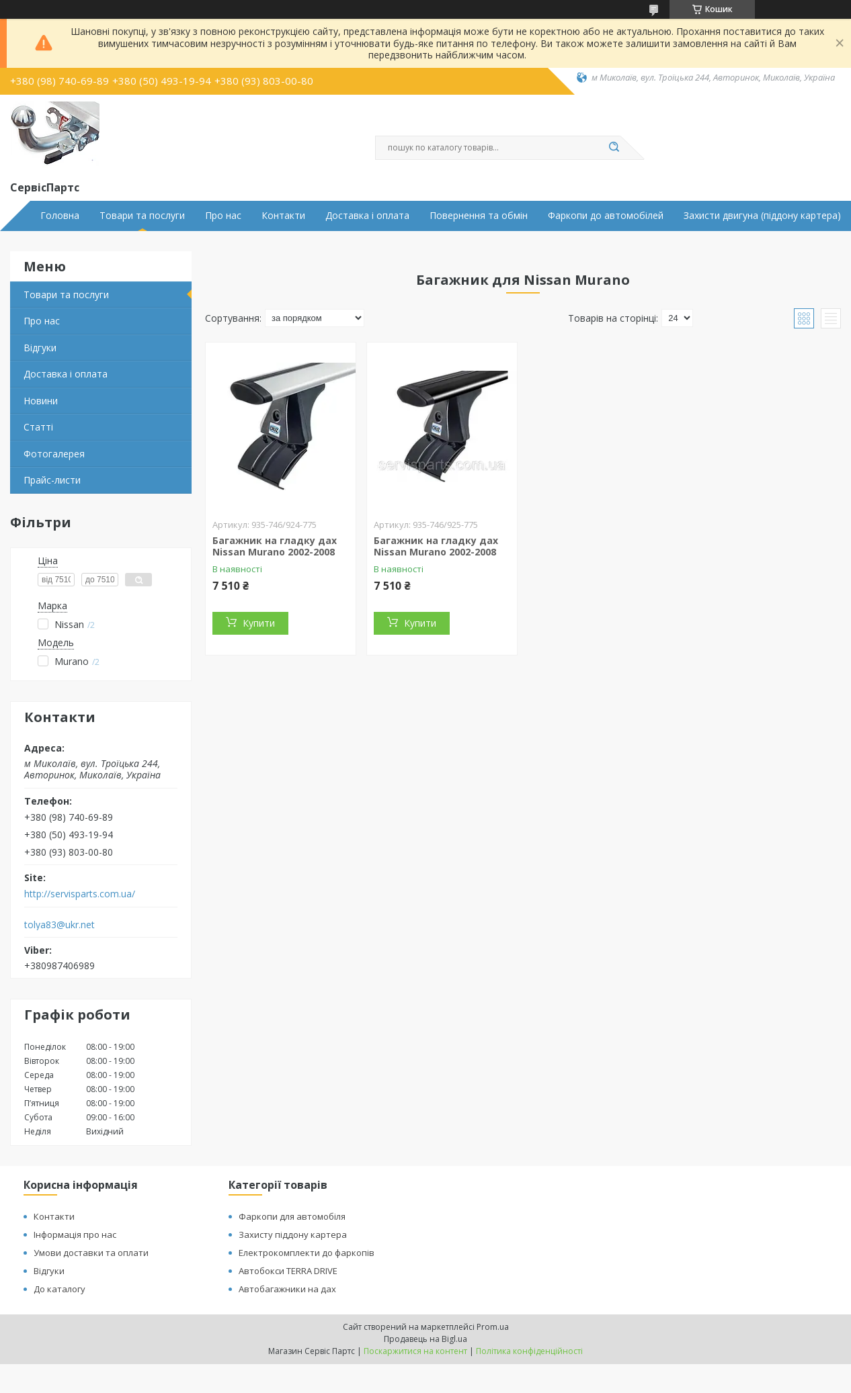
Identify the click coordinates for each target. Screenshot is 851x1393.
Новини (41, 400)
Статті (38, 426)
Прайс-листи (52, 480)
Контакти (283, 215)
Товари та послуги (142, 215)
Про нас (223, 215)
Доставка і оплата (367, 215)
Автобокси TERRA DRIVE (288, 1271)
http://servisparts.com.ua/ (79, 894)
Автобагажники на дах (287, 1289)
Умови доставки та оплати (91, 1253)
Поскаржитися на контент (415, 1351)
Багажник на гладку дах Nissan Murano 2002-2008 (274, 546)
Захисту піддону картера (293, 1234)
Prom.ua (493, 1327)
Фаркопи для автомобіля (292, 1216)
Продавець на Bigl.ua (425, 1339)
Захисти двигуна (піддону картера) (762, 215)
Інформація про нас (75, 1234)
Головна (59, 215)
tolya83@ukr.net (59, 925)
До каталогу (59, 1289)
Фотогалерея (54, 453)
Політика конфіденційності (529, 1351)
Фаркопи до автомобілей (605, 215)
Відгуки (40, 347)
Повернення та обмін (479, 215)
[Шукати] (613, 148)
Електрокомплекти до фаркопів (306, 1253)
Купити (259, 623)
